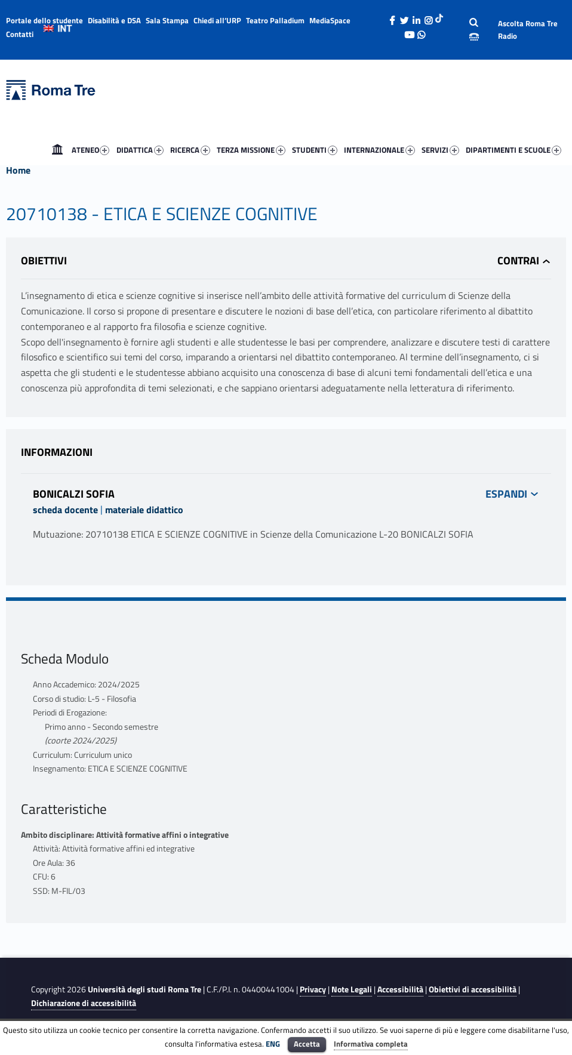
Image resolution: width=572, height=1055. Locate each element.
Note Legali (351, 989)
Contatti (19, 34)
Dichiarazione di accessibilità (83, 1003)
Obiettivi (44, 260)
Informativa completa (371, 1044)
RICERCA (190, 150)
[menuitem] (57, 149)
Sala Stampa (167, 20)
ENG (273, 1044)
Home (57, 150)
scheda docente (65, 509)
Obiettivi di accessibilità (472, 989)
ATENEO (91, 150)
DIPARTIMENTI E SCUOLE (513, 150)
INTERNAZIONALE (379, 150)
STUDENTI (314, 150)
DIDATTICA (140, 150)
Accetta (307, 1044)
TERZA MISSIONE (251, 150)
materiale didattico (144, 509)
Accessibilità (400, 989)
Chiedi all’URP (217, 20)
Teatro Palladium (275, 20)
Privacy (313, 989)
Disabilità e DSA (114, 20)
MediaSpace (329, 20)
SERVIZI (440, 150)
